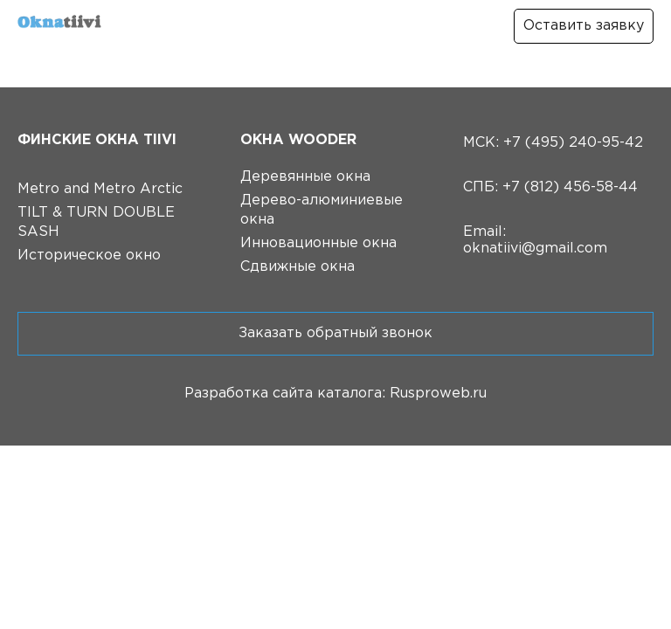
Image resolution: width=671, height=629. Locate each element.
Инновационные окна (318, 243)
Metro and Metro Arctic (100, 189)
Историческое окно (89, 255)
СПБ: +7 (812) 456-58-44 (550, 187)
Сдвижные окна (297, 266)
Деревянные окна (305, 176)
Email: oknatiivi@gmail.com (535, 239)
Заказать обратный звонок (335, 333)
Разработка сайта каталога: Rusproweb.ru (335, 393)
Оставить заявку (583, 25)
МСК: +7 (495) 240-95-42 (553, 142)
